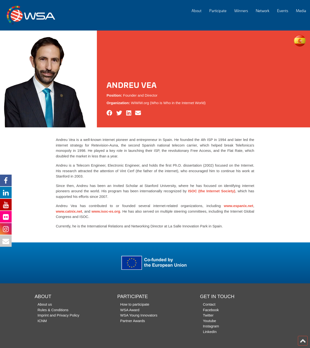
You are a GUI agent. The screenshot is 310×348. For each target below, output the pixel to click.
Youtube (209, 321)
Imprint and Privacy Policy (58, 315)
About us (45, 304)
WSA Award (129, 310)
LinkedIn (210, 332)
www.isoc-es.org (106, 211)
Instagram (211, 326)
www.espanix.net (238, 206)
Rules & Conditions (53, 310)
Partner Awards (132, 321)
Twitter (208, 315)
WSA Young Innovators (138, 315)
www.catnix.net (69, 211)
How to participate (134, 304)
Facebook (211, 310)
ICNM (42, 321)
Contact (209, 304)
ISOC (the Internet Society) (211, 191)
